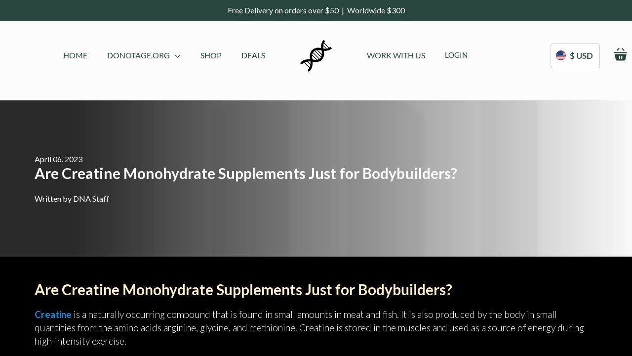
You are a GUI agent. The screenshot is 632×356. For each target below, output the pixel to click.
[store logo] (316, 56)
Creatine (53, 314)
